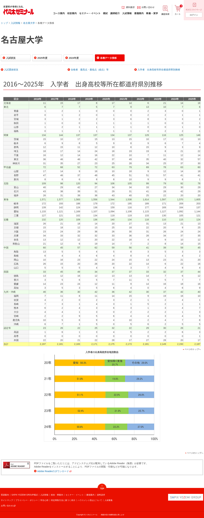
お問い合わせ (7, 505)
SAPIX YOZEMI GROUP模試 (24, 495)
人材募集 (109, 500)
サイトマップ (7, 500)
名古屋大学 (29, 23)
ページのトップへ (193, 349)
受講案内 (5, 495)
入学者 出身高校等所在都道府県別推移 (159, 69)
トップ (4, 23)
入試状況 (11, 58)
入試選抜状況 (11, 69)
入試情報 (15, 23)
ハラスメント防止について (90, 500)
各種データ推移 (46, 23)
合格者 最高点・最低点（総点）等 (90, 69)
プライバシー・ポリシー (27, 500)
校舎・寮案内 (57, 495)
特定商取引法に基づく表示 (63, 500)
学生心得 (44, 500)
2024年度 (74, 58)
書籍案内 (90, 495)
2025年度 (42, 58)
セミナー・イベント (75, 495)
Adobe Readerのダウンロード (53, 471)
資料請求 (101, 495)
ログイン (194, 14)
